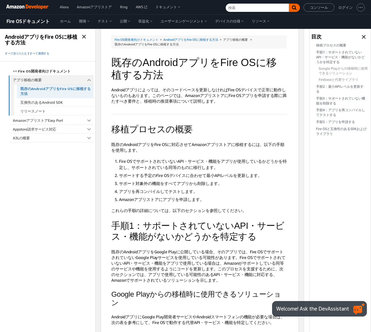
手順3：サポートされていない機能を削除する (340, 100)
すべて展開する (39, 53)
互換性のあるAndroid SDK (41, 102)
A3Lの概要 (53, 137)
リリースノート (33, 111)
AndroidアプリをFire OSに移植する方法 (190, 40)
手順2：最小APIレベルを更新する (340, 89)
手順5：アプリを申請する (335, 122)
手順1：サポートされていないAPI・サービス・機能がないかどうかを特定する (340, 57)
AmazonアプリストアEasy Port (53, 120)
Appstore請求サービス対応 (53, 129)
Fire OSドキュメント (28, 21)
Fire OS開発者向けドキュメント (136, 40)
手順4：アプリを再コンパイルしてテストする (340, 112)
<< (42, 71)
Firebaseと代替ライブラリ (338, 80)
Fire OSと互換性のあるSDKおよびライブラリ (341, 131)
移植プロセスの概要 (331, 45)
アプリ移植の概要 (53, 79)
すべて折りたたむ (16, 53)
